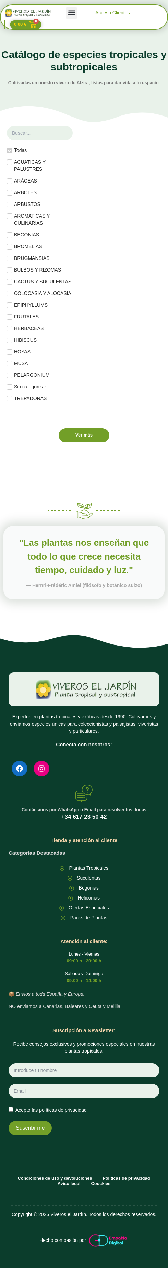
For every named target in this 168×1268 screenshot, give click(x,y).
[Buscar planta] (40, 133)
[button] (71, 13)
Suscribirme (30, 1128)
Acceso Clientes (112, 12)
